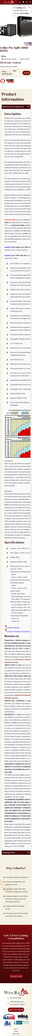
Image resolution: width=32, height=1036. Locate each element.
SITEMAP (16, 1031)
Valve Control (24, 59)
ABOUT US (16, 1029)
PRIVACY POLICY (16, 1033)
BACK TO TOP (15, 1010)
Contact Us (15, 976)
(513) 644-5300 (16, 998)
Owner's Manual (11, 628)
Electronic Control (10, 59)
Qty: (14, 71)
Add (25, 73)
